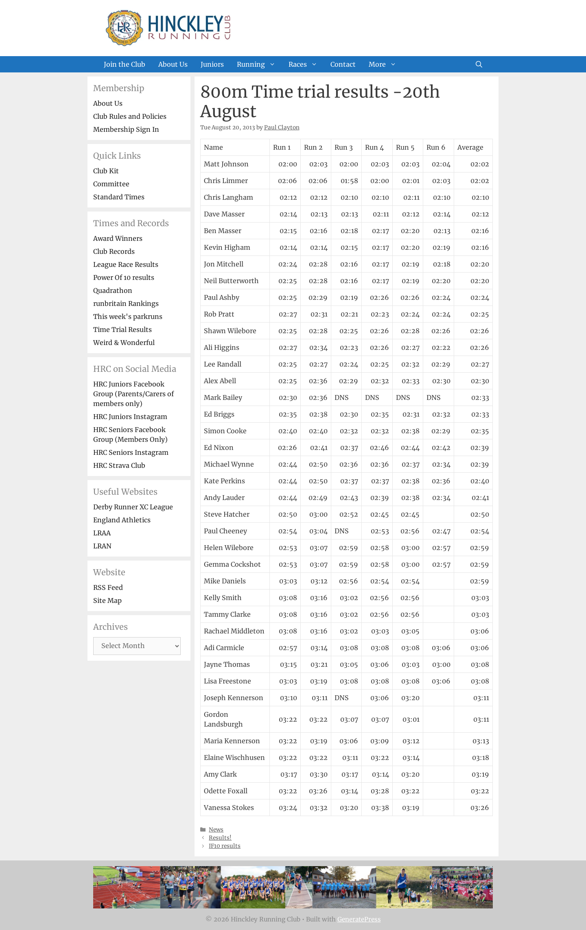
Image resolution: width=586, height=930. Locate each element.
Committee (111, 184)
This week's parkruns (127, 316)
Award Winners (117, 238)
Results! (220, 837)
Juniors (212, 64)
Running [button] (259, 64)
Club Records (114, 251)
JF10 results (225, 846)
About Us (173, 64)
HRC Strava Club (119, 465)
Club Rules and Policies (129, 116)
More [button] (386, 64)
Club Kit (106, 171)
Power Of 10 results (123, 277)
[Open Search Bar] (479, 64)
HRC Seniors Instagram (130, 452)
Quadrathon (112, 290)
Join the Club (124, 64)
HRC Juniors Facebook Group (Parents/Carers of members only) (133, 394)
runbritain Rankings (126, 303)
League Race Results (125, 264)
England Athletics (122, 520)
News (216, 829)
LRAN (102, 546)
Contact (343, 64)
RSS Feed (108, 587)
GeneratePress (359, 919)
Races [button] (306, 64)
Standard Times (118, 197)
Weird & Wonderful (124, 342)
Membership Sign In (126, 129)
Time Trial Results (122, 329)
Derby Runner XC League (133, 507)
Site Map (107, 600)
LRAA (102, 533)
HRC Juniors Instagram (130, 417)
